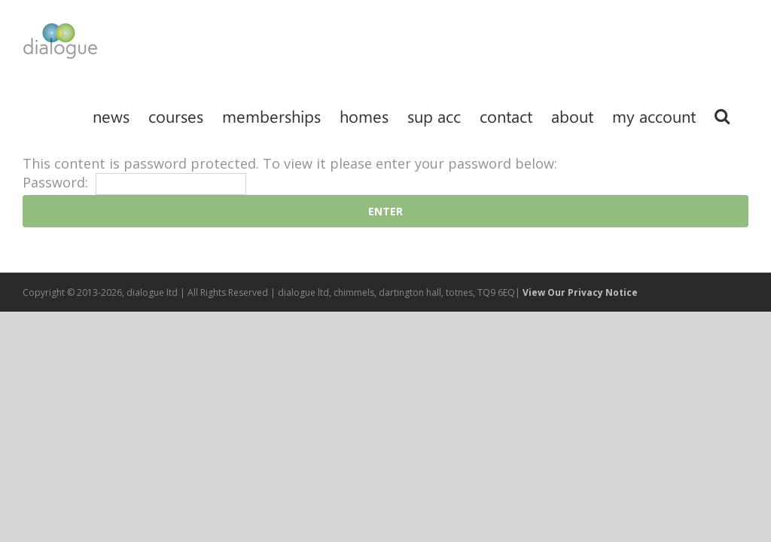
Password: (134, 182)
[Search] (722, 114)
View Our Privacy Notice (580, 292)
